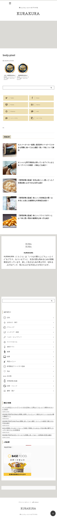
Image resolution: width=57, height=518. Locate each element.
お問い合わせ (35, 502)
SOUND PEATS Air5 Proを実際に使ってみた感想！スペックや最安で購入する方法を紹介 (28, 422)
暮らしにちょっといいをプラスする (28, 514)
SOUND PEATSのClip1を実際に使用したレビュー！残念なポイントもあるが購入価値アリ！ (28, 415)
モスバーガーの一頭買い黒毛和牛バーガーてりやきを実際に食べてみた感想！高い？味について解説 (36, 147)
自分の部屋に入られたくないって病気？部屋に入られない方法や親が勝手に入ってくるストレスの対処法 (28, 429)
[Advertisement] (28, 34)
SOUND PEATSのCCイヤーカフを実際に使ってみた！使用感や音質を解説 (27, 435)
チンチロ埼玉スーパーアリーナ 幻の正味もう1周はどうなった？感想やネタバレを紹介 (27, 408)
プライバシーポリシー (24, 502)
